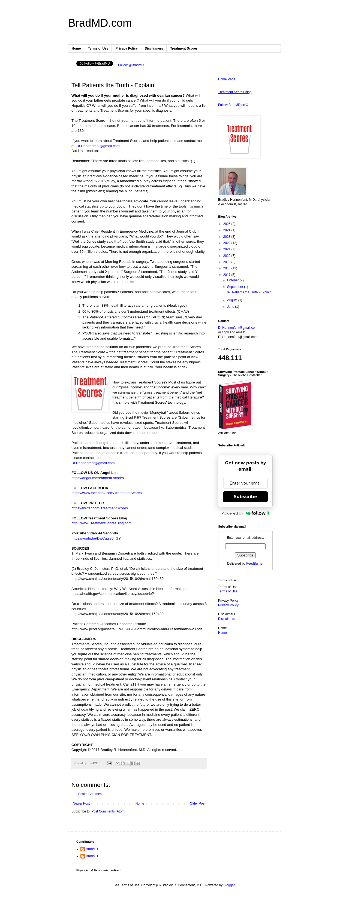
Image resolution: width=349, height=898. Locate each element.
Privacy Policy (126, 48)
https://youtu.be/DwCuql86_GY (96, 538)
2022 (227, 243)
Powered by (245, 513)
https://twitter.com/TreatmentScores (99, 508)
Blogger (229, 885)
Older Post (197, 803)
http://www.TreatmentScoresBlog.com (101, 523)
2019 (227, 262)
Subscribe (245, 496)
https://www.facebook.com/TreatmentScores (106, 493)
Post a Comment (90, 794)
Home (76, 48)
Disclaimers (154, 48)
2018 (227, 268)
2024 (227, 230)
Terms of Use (98, 48)
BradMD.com (100, 23)
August (232, 300)
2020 (227, 256)
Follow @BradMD (131, 65)
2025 (227, 224)
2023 (227, 237)
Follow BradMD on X (233, 105)
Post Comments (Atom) (108, 811)
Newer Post (81, 803)
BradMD (92, 849)
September (235, 287)
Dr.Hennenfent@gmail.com (98, 146)
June (231, 307)
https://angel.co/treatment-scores (97, 478)
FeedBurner (254, 563)
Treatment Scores (184, 48)
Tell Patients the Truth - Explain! (249, 292)
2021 (227, 249)
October (233, 280)
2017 (227, 275)
